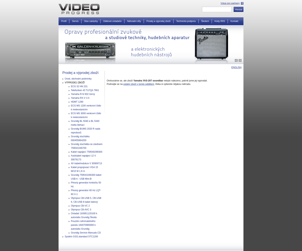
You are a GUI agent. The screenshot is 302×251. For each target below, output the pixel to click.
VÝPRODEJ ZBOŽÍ (75, 82)
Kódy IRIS (220, 21)
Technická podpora (186, 21)
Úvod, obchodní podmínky (78, 78)
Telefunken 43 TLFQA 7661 (85, 90)
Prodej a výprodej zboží (159, 21)
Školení (205, 21)
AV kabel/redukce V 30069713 (86, 163)
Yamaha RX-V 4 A (80, 98)
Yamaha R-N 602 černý (83, 94)
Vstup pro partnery (230, 3)
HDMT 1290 (77, 101)
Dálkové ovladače (112, 21)
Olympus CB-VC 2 (80, 205)
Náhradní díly (134, 21)
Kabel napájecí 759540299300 (86, 152)
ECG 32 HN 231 (79, 86)
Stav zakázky (91, 21)
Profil (63, 21)
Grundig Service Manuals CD (86, 232)
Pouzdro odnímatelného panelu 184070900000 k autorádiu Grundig (83, 225)
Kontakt (234, 21)
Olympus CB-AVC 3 (81, 209)
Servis (75, 21)
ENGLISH (236, 67)
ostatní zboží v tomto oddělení (138, 84)
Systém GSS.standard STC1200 (81, 236)
